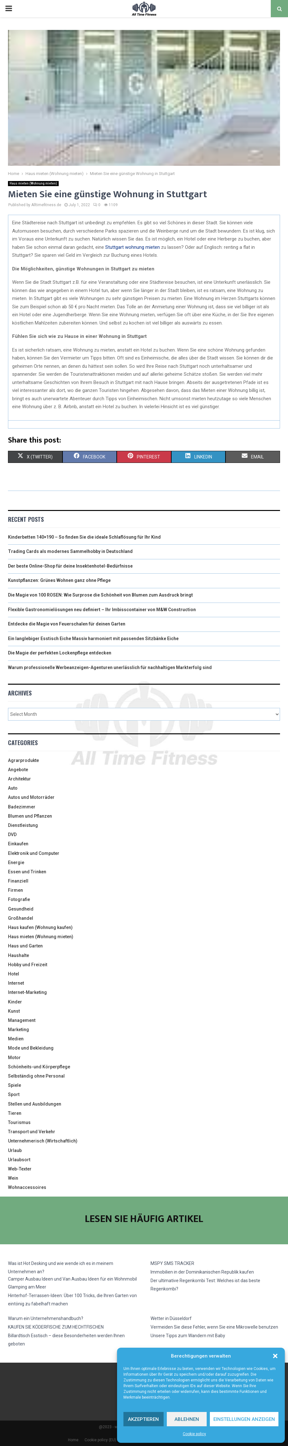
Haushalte (18, 955)
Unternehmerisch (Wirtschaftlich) (43, 1140)
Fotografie (19, 899)
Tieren (14, 1113)
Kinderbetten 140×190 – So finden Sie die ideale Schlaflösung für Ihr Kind (84, 537)
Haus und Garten (25, 945)
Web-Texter (20, 1168)
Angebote (18, 769)
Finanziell (18, 881)
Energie (16, 862)
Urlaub (15, 1150)
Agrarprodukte (23, 760)
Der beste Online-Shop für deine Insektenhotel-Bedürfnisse (70, 566)
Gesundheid (20, 909)
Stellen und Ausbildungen (34, 1104)
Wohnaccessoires (27, 1187)
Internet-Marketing (27, 992)
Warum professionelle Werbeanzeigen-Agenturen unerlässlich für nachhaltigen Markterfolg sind (110, 667)
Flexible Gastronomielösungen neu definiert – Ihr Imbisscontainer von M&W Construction (102, 609)
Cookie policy (194, 1434)
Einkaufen (18, 843)
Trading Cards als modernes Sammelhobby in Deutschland (70, 551)
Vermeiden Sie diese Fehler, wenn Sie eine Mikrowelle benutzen (214, 1327)
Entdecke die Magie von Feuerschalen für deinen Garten (66, 623)
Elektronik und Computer (33, 853)
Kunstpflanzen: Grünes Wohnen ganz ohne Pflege (59, 580)
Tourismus (19, 1122)
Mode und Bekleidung (31, 1048)
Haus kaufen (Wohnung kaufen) (40, 927)
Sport (13, 1094)
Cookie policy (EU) (100, 1440)
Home (73, 1440)
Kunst (14, 1011)
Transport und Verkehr (31, 1131)
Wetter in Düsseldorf (171, 1318)
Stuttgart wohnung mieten (132, 247)
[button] (275, 1356)
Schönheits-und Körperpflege (39, 1066)
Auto (13, 788)
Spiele (14, 1085)
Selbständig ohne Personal (36, 1076)
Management (21, 1020)
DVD (12, 834)
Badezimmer (21, 806)
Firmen (15, 890)
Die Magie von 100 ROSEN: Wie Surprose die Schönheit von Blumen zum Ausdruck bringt (100, 594)
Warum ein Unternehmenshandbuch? (45, 1318)
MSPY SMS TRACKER (172, 1263)
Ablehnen (186, 1419)
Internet (16, 983)
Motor (14, 1057)
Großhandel (20, 918)
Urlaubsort (19, 1159)
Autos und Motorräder (31, 797)
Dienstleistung (23, 825)
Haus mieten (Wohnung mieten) (33, 183)
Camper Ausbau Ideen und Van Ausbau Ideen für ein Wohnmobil (72, 1279)
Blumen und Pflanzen (30, 816)
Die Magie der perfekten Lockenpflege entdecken (59, 652)
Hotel (13, 973)
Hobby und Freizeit (27, 964)
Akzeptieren (143, 1419)
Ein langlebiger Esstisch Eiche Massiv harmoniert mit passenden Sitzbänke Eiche (93, 638)
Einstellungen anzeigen (244, 1419)
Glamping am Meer (27, 1286)
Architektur (19, 778)
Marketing (18, 1029)
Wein (13, 1178)
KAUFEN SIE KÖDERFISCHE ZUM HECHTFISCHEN (56, 1327)
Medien (16, 1038)
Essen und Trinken (27, 871)
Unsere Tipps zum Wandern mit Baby (188, 1335)
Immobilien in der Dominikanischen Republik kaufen (202, 1272)
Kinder (15, 1001)
